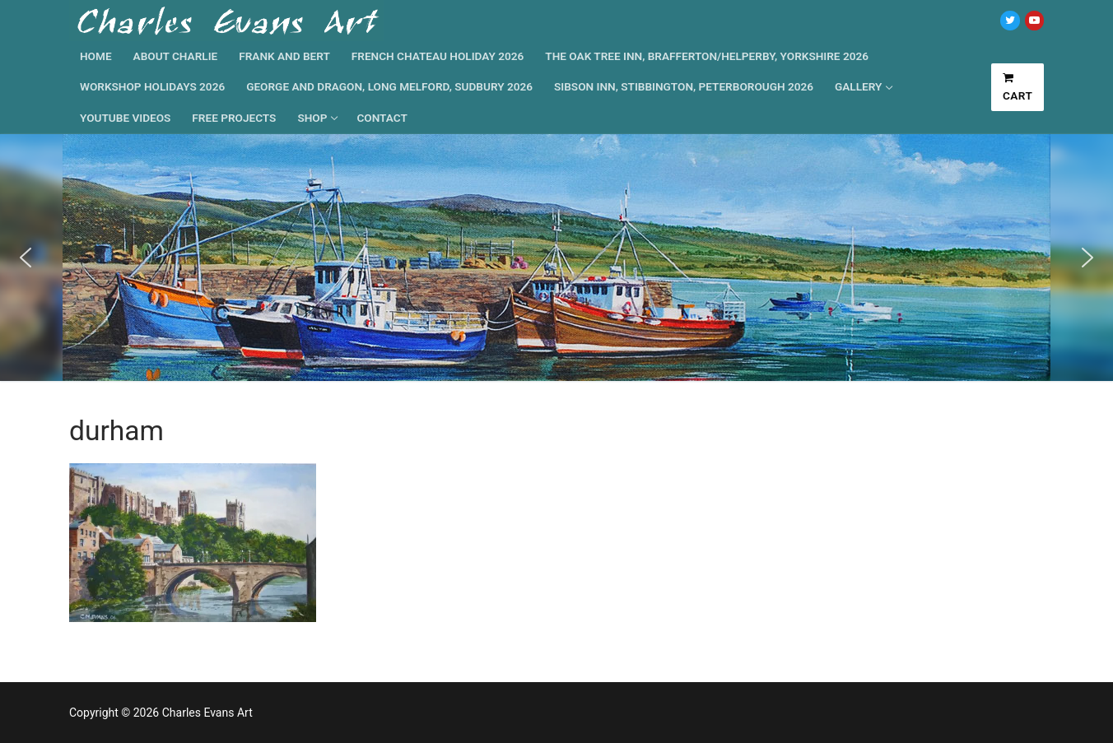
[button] (25, 257)
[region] (556, 257)
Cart (1018, 87)
